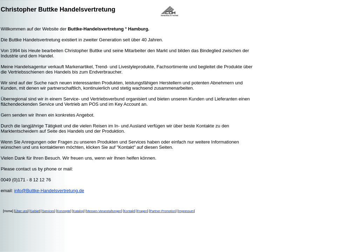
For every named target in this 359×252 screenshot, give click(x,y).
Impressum (186, 211)
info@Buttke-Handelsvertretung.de (49, 190)
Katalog (78, 211)
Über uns (21, 211)
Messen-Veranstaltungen (103, 211)
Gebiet (35, 211)
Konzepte (63, 211)
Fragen (142, 211)
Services (48, 211)
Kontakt (129, 211)
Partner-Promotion (163, 211)
